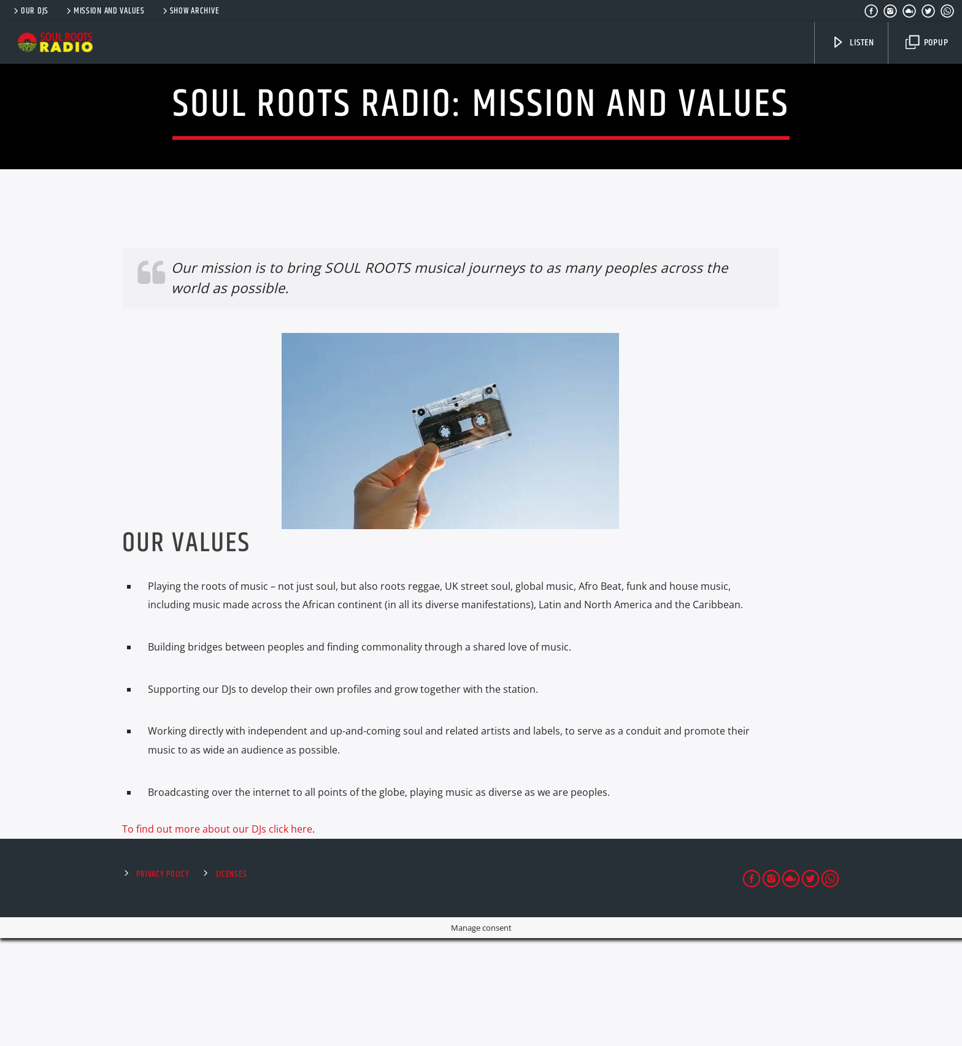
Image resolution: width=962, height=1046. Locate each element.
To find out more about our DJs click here (217, 937)
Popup (927, 42)
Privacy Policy (162, 982)
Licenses (231, 982)
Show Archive (190, 11)
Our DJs (30, 11)
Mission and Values (104, 11)
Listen (852, 42)
